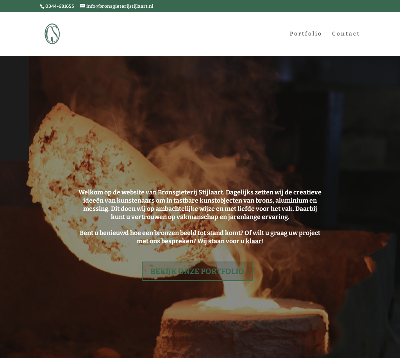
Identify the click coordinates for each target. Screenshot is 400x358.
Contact (346, 34)
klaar (254, 241)
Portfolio (306, 34)
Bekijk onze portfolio (197, 271)
